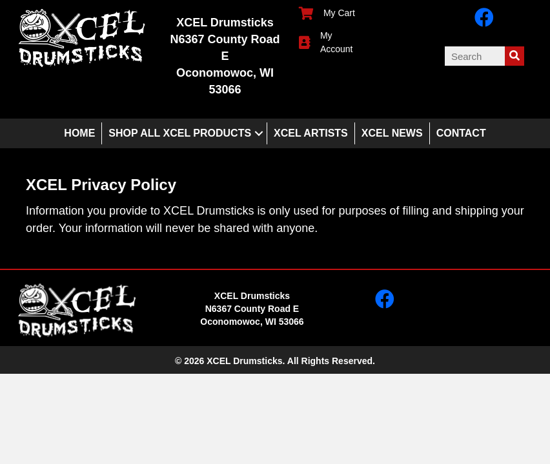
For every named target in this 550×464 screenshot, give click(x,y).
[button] (259, 133)
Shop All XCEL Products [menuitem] (179, 133)
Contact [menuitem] (461, 133)
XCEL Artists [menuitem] (311, 133)
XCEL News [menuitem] (392, 133)
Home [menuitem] (79, 133)
